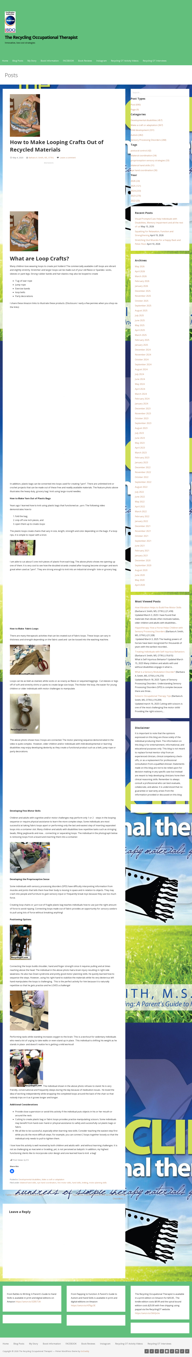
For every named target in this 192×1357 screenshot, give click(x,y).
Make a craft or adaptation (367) (147, 125)
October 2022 (141, 477)
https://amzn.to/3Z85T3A (28, 1301)
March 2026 (141, 276)
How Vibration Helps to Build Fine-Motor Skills (158, 607)
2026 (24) (135, 180)
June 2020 (140, 575)
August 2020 (141, 570)
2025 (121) (136, 185)
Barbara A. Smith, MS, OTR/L (41, 157)
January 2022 (141, 521)
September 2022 (143, 482)
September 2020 (143, 565)
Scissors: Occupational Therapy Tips (153, 696)
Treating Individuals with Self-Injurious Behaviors (160, 651)
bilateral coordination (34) (144, 155)
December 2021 (143, 526)
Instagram (101, 60)
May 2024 (140, 384)
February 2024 (142, 398)
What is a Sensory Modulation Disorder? (155, 671)
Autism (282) (137, 135)
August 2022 (141, 486)
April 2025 (140, 330)
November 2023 (143, 413)
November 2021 (143, 531)
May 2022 (140, 501)
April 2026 (140, 271)
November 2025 (143, 295)
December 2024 (143, 349)
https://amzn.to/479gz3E (83, 1305)
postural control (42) (141, 150)
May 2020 (140, 580)
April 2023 (140, 447)
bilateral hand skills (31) (142, 165)
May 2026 (140, 266)
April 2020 (140, 584)
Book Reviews (85, 60)
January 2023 (141, 462)
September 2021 (143, 540)
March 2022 (141, 511)
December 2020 (143, 560)
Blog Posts (17, 60)
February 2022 (142, 516)
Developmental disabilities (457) (146, 120)
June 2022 (140, 496)
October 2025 (141, 300)
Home (5, 60)
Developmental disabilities (30, 1179)
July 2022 (139, 491)
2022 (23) (135, 200)
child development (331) (142, 130)
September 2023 (143, 423)
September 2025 (143, 305)
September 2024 (143, 364)
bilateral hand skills (28, 1182)
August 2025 (141, 310)
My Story (31, 60)
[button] (12, 1171)
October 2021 (141, 535)
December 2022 (143, 467)
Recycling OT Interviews (155, 60)
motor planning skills (98, 1182)
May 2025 (140, 325)
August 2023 (141, 428)
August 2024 (141, 369)
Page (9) (135, 109)
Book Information (50, 60)
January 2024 (141, 403)
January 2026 (141, 286)
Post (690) (136, 104)
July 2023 (139, 433)
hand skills (76, 1182)
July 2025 (139, 315)
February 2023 (142, 457)
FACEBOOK (68, 60)
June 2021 (140, 545)
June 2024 (140, 379)
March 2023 (141, 452)
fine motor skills (64, 1182)
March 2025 (141, 335)
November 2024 (143, 354)
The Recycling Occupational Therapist (41, 37)
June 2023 (140, 437)
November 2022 (143, 472)
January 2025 (141, 344)
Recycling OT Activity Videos (125, 60)
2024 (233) (136, 190)
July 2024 (139, 374)
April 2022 (140, 506)
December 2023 (143, 408)
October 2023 (141, 418)
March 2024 (141, 393)
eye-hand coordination (46, 1182)
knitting (85, 1182)
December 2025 (143, 290)
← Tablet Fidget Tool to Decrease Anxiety (23, 1194)
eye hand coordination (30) (144, 170)
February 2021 (142, 550)
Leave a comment (68, 157)
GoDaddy (85, 1351)
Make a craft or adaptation (53, 1179)
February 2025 (142, 339)
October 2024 (141, 359)
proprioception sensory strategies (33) (150, 160)
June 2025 (140, 320)
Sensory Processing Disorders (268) (148, 139)
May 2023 (140, 442)
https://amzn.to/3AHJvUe (147, 1313)
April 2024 (140, 388)
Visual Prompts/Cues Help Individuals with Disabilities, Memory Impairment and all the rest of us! (159, 222)
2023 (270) (136, 195)
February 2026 (142, 281)
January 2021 (141, 555)
